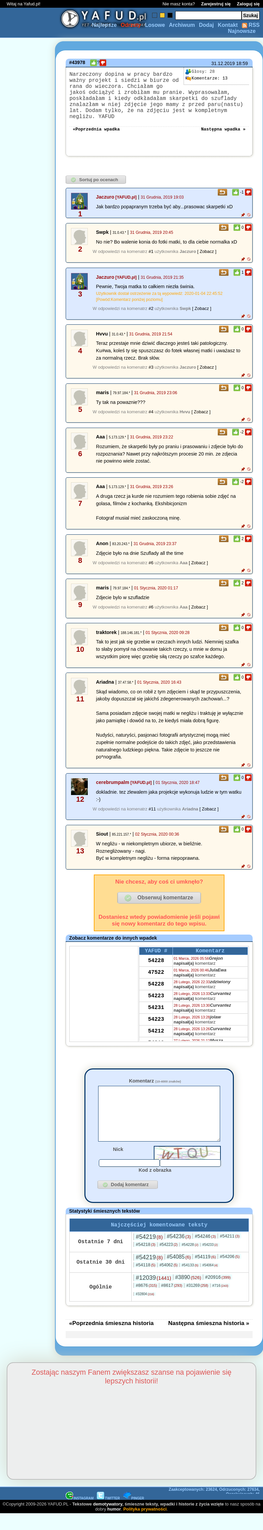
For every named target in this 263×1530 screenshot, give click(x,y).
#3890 (188, 1487)
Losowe (155, 25)
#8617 (171, 1494)
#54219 (149, 1446)
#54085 (179, 1466)
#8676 (146, 1494)
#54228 (190, 1454)
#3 (150, 530)
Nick (118, 1357)
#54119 (205, 1466)
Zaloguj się (248, 3)
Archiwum (182, 25)
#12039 (153, 1487)
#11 (152, 972)
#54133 (190, 1475)
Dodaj (206, 25)
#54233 (210, 1454)
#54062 (168, 1474)
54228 (156, 1143)
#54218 (145, 1454)
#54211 (230, 1445)
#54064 (210, 1475)
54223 (156, 1178)
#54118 (145, 1474)
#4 (150, 575)
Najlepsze (104, 25)
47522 (156, 1154)
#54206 (230, 1466)
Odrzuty (131, 25)
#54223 (168, 1454)
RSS (251, 25)
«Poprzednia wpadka (96, 133)
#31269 (197, 1495)
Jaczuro (105, 281)
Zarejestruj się (216, 3)
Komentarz (155, 1279)
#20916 (218, 1486)
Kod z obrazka (155, 1378)
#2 (150, 472)
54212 (156, 1213)
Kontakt (228, 25)
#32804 (145, 1504)
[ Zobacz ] (206, 335)
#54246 (205, 1445)
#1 (150, 335)
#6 (150, 726)
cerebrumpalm (112, 946)
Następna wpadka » (223, 133)
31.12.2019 (223, 63)
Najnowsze (242, 31)
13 (206, 78)
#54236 (179, 1446)
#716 (220, 1495)
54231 (156, 1190)
